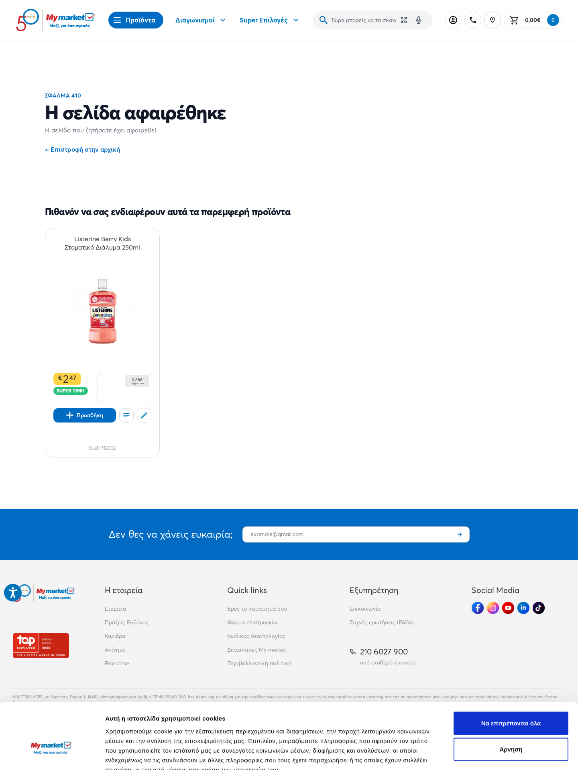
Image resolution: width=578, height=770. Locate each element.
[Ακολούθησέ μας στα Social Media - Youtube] (508, 608)
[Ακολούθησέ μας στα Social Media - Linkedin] (523, 608)
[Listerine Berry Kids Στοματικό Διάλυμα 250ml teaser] (102, 243)
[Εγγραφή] (459, 534)
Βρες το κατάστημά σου (257, 608)
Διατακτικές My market (256, 649)
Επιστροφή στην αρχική (82, 149)
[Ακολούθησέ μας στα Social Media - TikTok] (539, 608)
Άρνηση (510, 701)
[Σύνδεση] (453, 20)
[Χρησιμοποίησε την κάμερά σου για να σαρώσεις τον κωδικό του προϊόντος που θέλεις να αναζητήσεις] (404, 20)
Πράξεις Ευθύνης (127, 622)
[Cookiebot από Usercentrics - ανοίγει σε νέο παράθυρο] (52, 754)
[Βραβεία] (41, 645)
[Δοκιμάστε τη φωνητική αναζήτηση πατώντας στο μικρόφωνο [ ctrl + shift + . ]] (418, 20)
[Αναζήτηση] (324, 20)
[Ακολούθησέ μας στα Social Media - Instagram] (493, 608)
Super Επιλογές (270, 20)
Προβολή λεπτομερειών (476, 754)
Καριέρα (115, 636)
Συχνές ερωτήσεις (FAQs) (382, 622)
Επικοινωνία (365, 608)
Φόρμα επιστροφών (252, 622)
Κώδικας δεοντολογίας (256, 636)
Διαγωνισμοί (201, 20)
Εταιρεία (115, 608)
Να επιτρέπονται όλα (511, 675)
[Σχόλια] (144, 415)
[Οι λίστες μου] (126, 415)
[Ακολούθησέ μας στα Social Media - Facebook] (478, 608)
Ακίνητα (115, 649)
